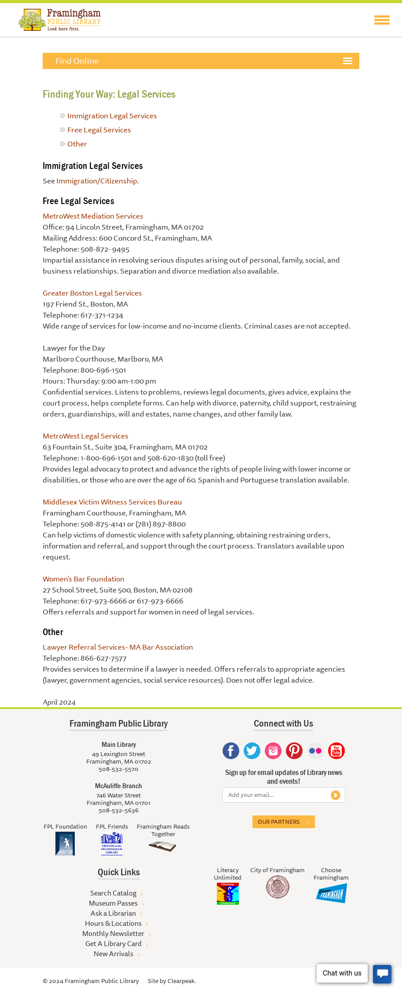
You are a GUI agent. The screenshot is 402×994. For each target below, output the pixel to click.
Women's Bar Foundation (83, 579)
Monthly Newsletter (113, 933)
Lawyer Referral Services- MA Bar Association (118, 647)
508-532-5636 (119, 810)
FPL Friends (112, 826)
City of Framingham (277, 870)
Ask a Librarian (113, 913)
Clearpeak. (182, 981)
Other (77, 144)
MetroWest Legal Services (85, 436)
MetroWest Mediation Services (93, 216)
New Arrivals (113, 953)
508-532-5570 (119, 769)
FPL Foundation (65, 826)
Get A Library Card (113, 943)
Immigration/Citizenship (96, 180)
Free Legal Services (99, 129)
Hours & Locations (113, 923)
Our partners (279, 821)
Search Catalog (113, 893)
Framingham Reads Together (163, 830)
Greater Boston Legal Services (92, 293)
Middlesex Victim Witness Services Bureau (112, 502)
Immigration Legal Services (112, 115)
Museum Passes (113, 903)
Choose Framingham (331, 873)
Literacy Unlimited (227, 873)
